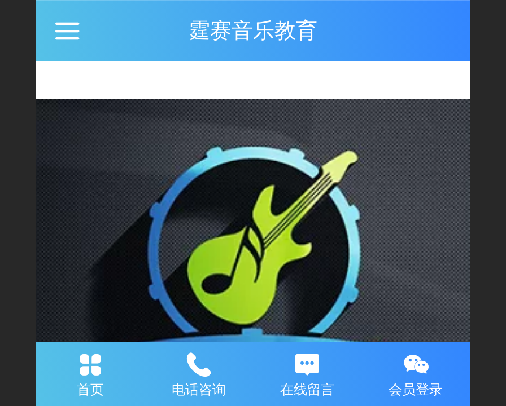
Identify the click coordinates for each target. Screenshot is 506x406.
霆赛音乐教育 (253, 30)
